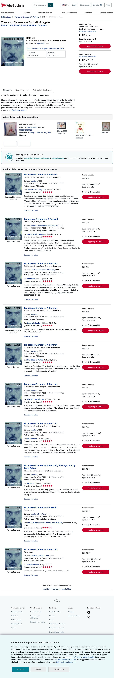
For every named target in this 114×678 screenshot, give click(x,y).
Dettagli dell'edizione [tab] (42, 90)
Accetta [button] (20, 669)
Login (74, 5)
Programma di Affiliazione (35, 617)
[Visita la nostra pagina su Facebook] (88, 612)
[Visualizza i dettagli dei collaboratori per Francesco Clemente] (37, 25)
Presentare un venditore (38, 622)
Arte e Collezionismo (68, 13)
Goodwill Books (33, 323)
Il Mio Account (16, 620)
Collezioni (26, 13)
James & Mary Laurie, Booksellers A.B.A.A (44, 523)
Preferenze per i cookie (56, 628)
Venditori (88, 13)
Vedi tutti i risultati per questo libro (57, 589)
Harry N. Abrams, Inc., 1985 (40, 133)
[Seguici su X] (88, 617)
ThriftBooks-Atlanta (35, 399)
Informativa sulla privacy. (66, 662)
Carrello (13, 628)
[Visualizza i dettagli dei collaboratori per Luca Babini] (7, 25)
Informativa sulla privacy (57, 624)
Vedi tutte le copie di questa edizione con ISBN (45, 48)
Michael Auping (58, 158)
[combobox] (40, 5)
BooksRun (31, 278)
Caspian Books (33, 564)
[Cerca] (50, 5)
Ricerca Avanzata (7, 13)
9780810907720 (25, 130)
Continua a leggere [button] (19, 110)
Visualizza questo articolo (87, 31)
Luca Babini (28, 158)
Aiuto (108, 5)
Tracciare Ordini (16, 624)
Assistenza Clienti (74, 616)
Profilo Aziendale (55, 612)
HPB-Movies (32, 439)
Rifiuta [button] (38, 669)
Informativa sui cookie (56, 632)
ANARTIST (31, 483)
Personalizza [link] (59, 669)
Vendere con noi (106, 13)
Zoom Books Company (36, 190)
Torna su (57, 601)
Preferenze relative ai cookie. (83, 657)
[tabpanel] (38, 102)
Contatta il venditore (31, 210)
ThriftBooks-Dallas (35, 360)
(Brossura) (105, 132)
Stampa (52, 616)
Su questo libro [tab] (22, 90)
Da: (36, 53)
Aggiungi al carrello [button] (95, 46)
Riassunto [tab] (7, 90)
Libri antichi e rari (45, 13)
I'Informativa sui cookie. (66, 659)
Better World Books (35, 234)
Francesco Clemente (42, 158)
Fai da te (71, 612)
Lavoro (51, 620)
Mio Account (84, 5)
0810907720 (32, 127)
